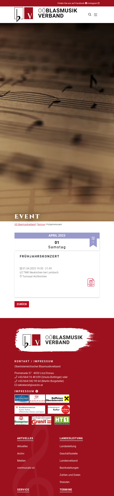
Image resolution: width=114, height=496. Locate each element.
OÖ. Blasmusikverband (25, 224)
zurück (22, 304)
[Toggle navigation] (96, 14)
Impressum (26, 391)
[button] (90, 14)
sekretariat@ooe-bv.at (30, 385)
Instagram (93, 3)
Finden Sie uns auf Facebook (72, 3)
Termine (41, 224)
